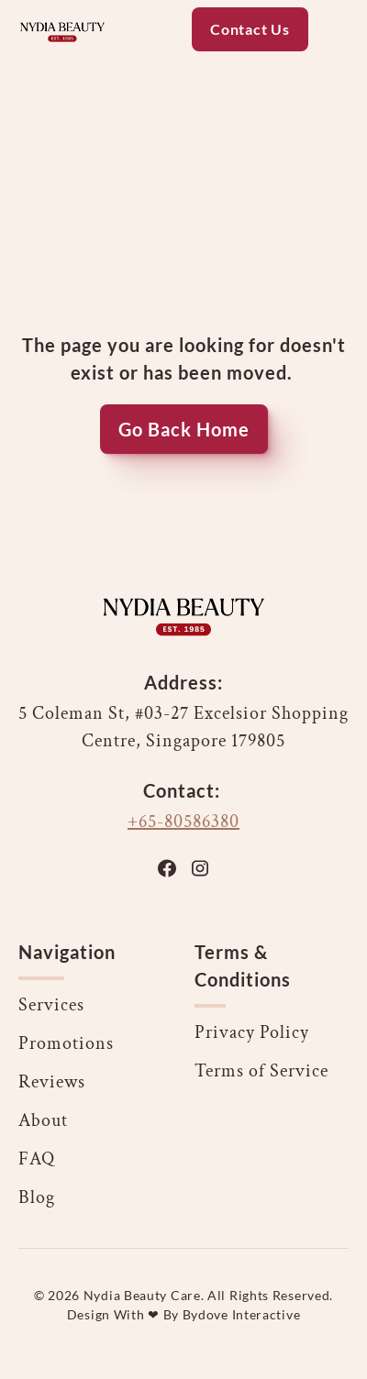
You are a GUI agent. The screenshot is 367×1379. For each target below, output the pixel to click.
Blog (36, 1197)
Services (51, 1005)
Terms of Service (261, 1071)
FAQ (36, 1159)
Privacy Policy (252, 1032)
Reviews (51, 1082)
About (43, 1120)
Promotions (66, 1043)
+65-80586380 (183, 821)
